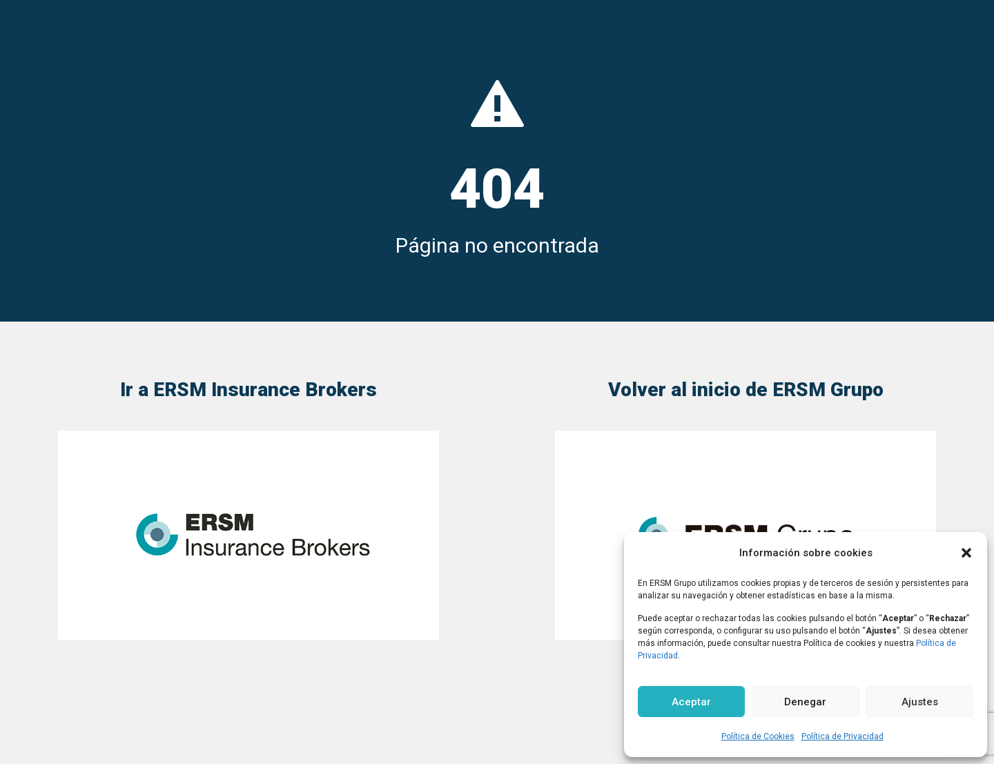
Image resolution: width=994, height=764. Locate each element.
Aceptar (691, 702)
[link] (248, 535)
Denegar (805, 702)
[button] (966, 553)
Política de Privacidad (842, 736)
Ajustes (920, 702)
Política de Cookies (758, 736)
